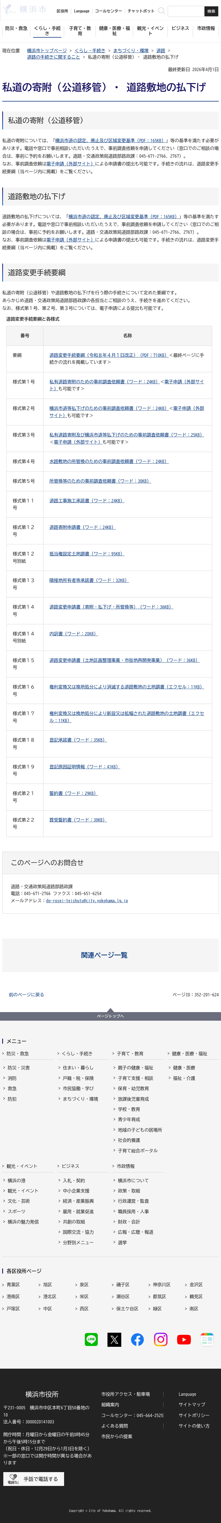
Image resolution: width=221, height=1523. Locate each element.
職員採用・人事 (133, 1211)
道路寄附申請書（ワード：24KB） (82, 527)
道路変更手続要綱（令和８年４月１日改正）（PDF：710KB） (109, 355)
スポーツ (16, 1211)
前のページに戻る (26, 994)
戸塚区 (13, 1308)
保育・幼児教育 (133, 1088)
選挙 (122, 1242)
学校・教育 (129, 1109)
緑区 (157, 1308)
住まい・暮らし (78, 1067)
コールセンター (108, 11)
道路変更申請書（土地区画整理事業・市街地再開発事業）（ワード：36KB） (124, 660)
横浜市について (133, 1180)
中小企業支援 (76, 1191)
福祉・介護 (184, 1078)
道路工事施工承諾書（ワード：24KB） (87, 500)
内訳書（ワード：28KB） (73, 633)
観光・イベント (22, 1166)
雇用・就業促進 (78, 1211)
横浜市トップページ (47, 50)
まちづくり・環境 (131, 50)
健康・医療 (184, 1067)
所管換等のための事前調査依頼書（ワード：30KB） (100, 481)
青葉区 (13, 1284)
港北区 (49, 1296)
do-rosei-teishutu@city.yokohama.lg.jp (87, 900)
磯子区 (123, 1284)
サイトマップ (192, 1404)
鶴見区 (196, 1296)
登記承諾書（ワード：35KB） (78, 740)
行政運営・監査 (133, 1201)
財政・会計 (129, 1222)
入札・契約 (74, 1180)
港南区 (13, 1296)
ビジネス (71, 1166)
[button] (110, 955)
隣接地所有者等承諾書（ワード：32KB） (89, 580)
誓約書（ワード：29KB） (73, 793)
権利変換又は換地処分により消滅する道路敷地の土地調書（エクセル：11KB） (126, 687)
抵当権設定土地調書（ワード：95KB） (87, 554)
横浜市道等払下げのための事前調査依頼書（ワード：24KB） (109, 408)
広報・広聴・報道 (135, 1232)
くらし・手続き (90, 50)
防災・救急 (18, 1053)
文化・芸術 (19, 1201)
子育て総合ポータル (138, 1150)
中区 (47, 1308)
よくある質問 (114, 1426)
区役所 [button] (62, 11)
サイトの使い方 (194, 1426)
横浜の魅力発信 (23, 1222)
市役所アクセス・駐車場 (125, 1394)
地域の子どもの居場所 (140, 1130)
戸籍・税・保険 (78, 1078)
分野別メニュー (78, 1242)
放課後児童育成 (133, 1099)
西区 (84, 1308)
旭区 (47, 1284)
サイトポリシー (194, 1415)
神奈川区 (162, 1284)
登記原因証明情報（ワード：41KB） (84, 767)
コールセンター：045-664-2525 (132, 1415)
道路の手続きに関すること (53, 57)
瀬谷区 (123, 1296)
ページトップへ (110, 1016)
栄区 (84, 1296)
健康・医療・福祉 (189, 1053)
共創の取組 (74, 1222)
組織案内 (110, 1404)
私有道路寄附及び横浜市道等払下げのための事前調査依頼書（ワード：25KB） (126, 435)
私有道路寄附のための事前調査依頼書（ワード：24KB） (104, 382)
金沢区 (196, 1284)
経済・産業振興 (78, 1201)
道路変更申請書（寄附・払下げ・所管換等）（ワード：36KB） (111, 607)
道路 (160, 50)
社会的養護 (129, 1140)
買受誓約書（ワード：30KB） (78, 820)
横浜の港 (16, 1180)
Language (187, 1394)
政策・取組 (129, 1191)
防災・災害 (19, 1067)
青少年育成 (129, 1119)
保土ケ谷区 (127, 1308)
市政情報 (126, 1166)
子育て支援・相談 (135, 1078)
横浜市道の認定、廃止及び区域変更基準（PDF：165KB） (110, 140)
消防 (12, 1078)
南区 (194, 1308)
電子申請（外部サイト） (70, 164)
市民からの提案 (116, 1436)
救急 (12, 1088)
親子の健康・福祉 (135, 1067)
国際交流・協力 (78, 1232)
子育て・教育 (130, 1053)
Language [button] (82, 11)
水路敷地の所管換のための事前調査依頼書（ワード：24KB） (109, 461)
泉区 (84, 1284)
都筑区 (159, 1296)
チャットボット (141, 11)
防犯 (12, 1099)
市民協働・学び (78, 1088)
